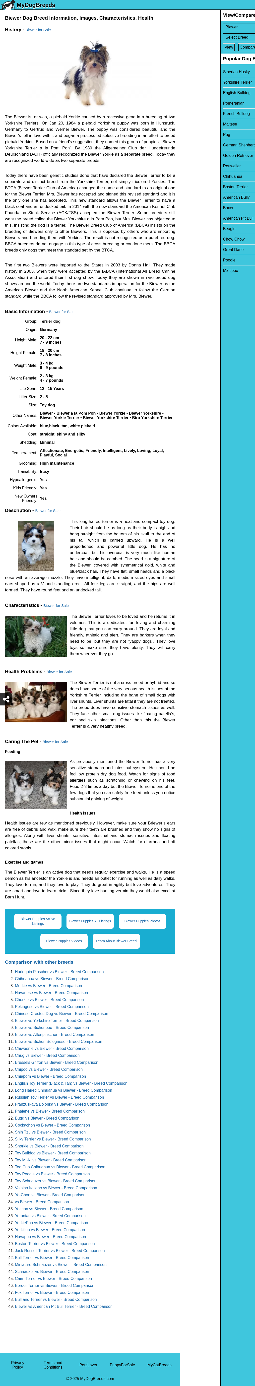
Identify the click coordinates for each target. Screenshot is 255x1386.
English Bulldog (197, 93)
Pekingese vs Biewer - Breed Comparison (52, 1007)
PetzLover (88, 1365)
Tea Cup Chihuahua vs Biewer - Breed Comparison (60, 1167)
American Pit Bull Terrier (205, 218)
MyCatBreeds (159, 1365)
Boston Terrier (196, 187)
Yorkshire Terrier (198, 82)
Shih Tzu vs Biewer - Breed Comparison (50, 1132)
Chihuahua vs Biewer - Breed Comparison (52, 979)
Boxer (189, 208)
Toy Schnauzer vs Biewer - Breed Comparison (55, 1181)
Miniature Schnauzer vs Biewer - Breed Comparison (61, 1264)
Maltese (190, 124)
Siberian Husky (197, 72)
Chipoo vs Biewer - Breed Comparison (49, 1069)
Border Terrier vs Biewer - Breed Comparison (54, 1285)
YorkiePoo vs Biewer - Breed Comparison (51, 1223)
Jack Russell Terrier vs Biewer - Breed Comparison (60, 1251)
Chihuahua (193, 176)
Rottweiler (192, 166)
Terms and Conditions (53, 1365)
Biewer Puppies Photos (143, 921)
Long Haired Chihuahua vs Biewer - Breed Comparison (63, 1090)
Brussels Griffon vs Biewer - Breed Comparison (56, 1062)
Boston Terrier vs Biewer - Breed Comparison (55, 1244)
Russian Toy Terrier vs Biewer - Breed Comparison (59, 1097)
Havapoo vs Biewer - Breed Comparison (50, 1237)
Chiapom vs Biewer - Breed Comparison (50, 1076)
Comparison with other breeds (39, 962)
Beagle (190, 229)
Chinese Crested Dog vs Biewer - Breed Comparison (61, 1013)
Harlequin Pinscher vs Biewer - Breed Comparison (59, 972)
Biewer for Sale (38, 30)
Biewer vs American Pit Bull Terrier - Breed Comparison (64, 1306)
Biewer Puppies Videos (64, 941)
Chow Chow (194, 239)
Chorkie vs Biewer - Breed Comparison (49, 1000)
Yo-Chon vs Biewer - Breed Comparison (50, 1195)
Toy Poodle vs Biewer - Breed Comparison (52, 1174)
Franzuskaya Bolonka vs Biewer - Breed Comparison (61, 1104)
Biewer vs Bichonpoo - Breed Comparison (52, 1027)
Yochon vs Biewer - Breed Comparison (49, 1209)
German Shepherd (200, 145)
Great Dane (194, 250)
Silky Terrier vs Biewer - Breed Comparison (53, 1139)
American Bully (197, 197)
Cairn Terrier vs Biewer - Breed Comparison (53, 1278)
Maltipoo (191, 270)
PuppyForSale (122, 1365)
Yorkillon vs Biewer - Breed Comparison (50, 1230)
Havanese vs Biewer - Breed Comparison (51, 993)
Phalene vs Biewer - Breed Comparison (50, 1111)
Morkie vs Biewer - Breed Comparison (48, 986)
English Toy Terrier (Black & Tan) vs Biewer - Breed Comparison (71, 1083)
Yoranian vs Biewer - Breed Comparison (50, 1216)
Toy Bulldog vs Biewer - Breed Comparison (53, 1153)
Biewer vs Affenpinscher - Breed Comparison (54, 1034)
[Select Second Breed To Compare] (218, 37)
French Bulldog (197, 114)
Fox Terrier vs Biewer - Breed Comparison (52, 1292)
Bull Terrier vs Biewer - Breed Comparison (52, 1258)
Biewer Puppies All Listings (90, 921)
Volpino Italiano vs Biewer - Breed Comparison (56, 1188)
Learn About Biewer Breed (116, 941)
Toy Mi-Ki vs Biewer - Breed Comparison (50, 1160)
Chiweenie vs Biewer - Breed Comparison (52, 1048)
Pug (187, 134)
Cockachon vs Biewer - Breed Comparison (52, 1125)
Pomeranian (194, 103)
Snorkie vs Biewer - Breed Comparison (49, 1146)
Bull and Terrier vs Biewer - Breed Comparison (56, 1299)
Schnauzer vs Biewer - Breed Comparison (52, 1271)
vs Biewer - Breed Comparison (42, 1202)
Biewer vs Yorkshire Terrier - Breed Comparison (57, 1020)
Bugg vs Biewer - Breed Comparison (47, 1118)
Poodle (190, 260)
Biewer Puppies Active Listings (38, 921)
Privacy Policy (17, 1365)
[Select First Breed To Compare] (218, 27)
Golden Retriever (199, 155)
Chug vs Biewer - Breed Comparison (47, 1055)
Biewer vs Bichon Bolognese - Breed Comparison (58, 1041)
